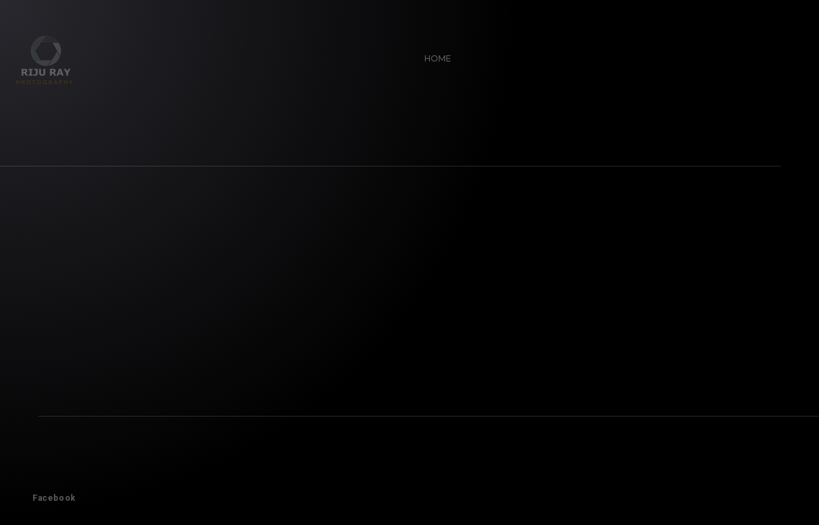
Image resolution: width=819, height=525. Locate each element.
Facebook (49, 493)
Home (433, 53)
